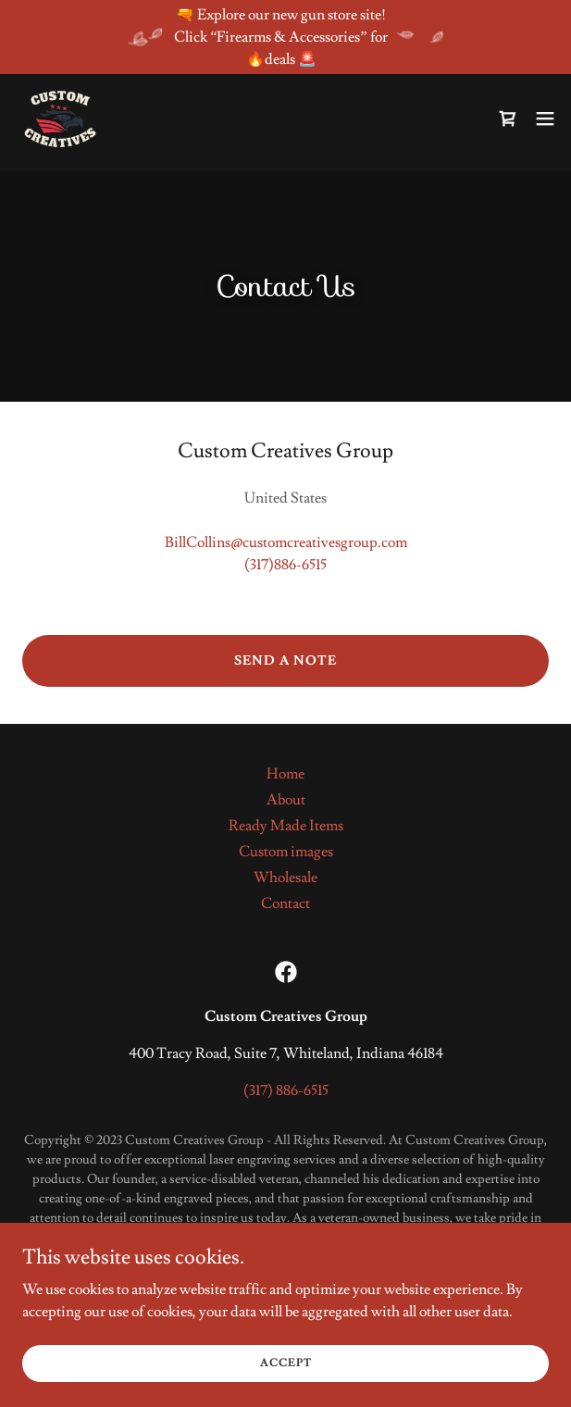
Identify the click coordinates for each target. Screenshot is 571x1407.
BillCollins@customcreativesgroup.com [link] (286, 542)
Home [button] (285, 774)
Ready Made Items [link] (286, 825)
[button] (545, 118)
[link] (60, 118)
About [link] (286, 800)
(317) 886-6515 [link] (286, 1090)
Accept (286, 1363)
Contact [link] (285, 903)
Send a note (285, 661)
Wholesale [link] (285, 877)
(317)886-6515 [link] (285, 564)
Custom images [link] (286, 851)
